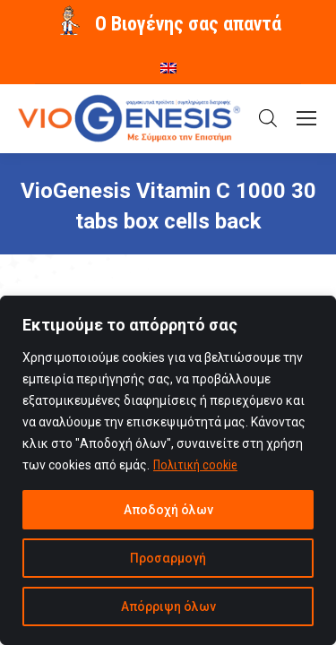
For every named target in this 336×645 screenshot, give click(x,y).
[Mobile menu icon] (306, 118)
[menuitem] (168, 62)
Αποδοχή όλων (168, 510)
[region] (168, 470)
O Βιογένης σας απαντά (188, 24)
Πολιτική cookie (195, 465)
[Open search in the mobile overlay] (268, 118)
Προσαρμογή (168, 558)
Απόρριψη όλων (168, 606)
